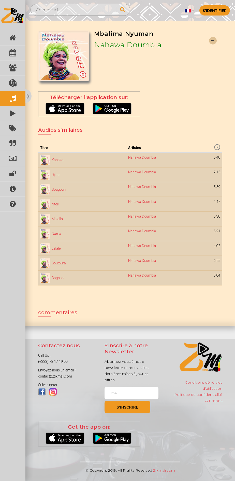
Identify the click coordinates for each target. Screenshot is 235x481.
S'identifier (215, 10)
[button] (189, 10)
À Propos (213, 400)
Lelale (56, 248)
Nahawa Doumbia (127, 44)
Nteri (55, 204)
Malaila (57, 219)
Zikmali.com (164, 470)
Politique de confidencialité (198, 394)
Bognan (58, 278)
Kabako (57, 160)
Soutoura (59, 263)
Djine (55, 175)
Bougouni (59, 189)
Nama (56, 234)
